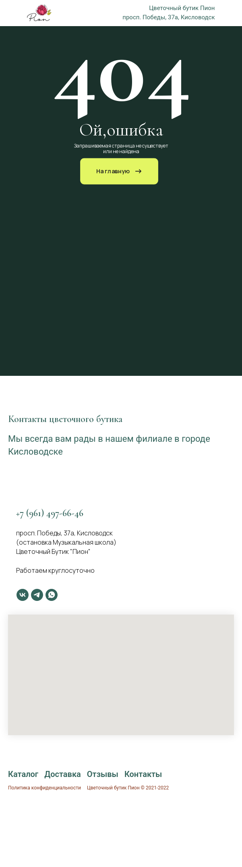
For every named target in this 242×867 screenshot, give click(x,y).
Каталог (23, 774)
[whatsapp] (52, 595)
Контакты (143, 774)
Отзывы (102, 774)
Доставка (62, 774)
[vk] (23, 595)
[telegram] (37, 595)
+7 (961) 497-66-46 (49, 513)
